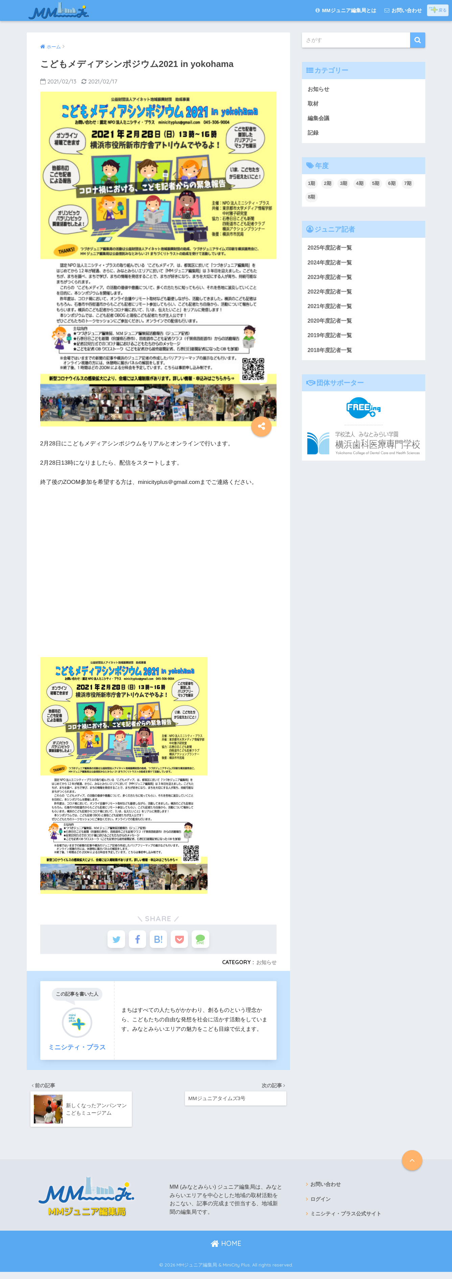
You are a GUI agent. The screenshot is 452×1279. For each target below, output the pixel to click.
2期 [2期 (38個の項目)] (327, 185)
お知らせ (266, 966)
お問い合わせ (403, 10)
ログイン (321, 1207)
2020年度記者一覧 (331, 325)
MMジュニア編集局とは (345, 10)
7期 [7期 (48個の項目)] (408, 185)
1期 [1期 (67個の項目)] (311, 185)
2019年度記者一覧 (331, 341)
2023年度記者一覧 (331, 280)
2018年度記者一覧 (331, 356)
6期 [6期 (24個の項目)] (392, 185)
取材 (313, 104)
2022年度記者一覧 (331, 295)
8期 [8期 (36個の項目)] (311, 199)
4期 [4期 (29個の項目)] (359, 185)
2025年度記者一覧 (331, 250)
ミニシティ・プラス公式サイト (348, 1222)
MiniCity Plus (236, 1272)
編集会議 (319, 119)
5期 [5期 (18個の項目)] (376, 185)
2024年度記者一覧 (331, 265)
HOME (226, 1250)
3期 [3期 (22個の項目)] (344, 185)
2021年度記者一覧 (331, 310)
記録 (313, 134)
